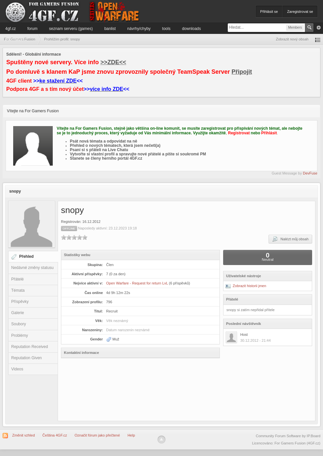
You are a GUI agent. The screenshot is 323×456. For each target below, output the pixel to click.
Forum (32, 28)
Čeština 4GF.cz (55, 435)
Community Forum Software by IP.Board (288, 436)
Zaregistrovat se (300, 11)
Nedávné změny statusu (32, 267)
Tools (166, 28)
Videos (17, 369)
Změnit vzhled (23, 435)
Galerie (17, 312)
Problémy (19, 335)
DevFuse (310, 173)
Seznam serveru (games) (71, 28)
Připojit (242, 71)
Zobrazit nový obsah (292, 39)
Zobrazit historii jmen (245, 286)
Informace (14, 39)
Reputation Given (26, 358)
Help (131, 435)
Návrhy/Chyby (139, 28)
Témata (18, 290)
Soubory (18, 324)
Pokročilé (318, 27)
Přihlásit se (269, 11)
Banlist (110, 28)
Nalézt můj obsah (290, 239)
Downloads (191, 28)
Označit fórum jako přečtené (97, 435)
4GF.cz (10, 28)
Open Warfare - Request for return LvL (137, 283)
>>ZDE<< (113, 62)
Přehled (26, 256)
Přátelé (17, 279)
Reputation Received (29, 346)
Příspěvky (20, 301)
